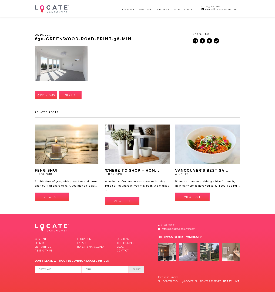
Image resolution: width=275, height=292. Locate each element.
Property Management (91, 246)
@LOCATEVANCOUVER (188, 237)
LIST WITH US (43, 246)
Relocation (83, 239)
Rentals (81, 242)
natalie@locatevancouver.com (219, 9)
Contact (190, 9)
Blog (177, 9)
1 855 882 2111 (211, 6)
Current (40, 239)
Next (70, 95)
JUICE (235, 281)
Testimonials (125, 242)
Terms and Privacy (168, 277)
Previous (46, 95)
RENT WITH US (43, 250)
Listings (127, 9)
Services (144, 9)
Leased (39, 242)
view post (52, 197)
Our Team (161, 9)
